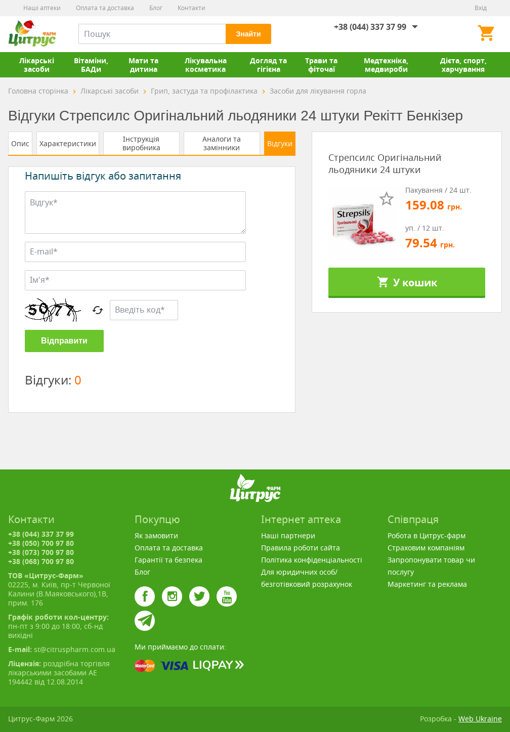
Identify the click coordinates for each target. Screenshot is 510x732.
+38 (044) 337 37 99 (370, 26)
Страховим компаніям (426, 547)
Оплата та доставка (105, 8)
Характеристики (67, 143)
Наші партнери (288, 535)
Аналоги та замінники (221, 143)
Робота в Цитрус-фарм (426, 535)
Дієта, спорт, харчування (463, 65)
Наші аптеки (42, 8)
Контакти (191, 8)
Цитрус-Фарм (32, 34)
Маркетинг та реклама (427, 584)
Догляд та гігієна (268, 65)
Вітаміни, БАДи (91, 65)
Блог (155, 8)
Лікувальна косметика (206, 65)
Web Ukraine (480, 718)
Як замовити (156, 535)
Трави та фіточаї (321, 65)
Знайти (248, 34)
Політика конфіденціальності (311, 560)
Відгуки (279, 143)
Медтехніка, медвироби (386, 65)
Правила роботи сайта (300, 547)
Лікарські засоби (36, 65)
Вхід (481, 8)
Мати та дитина (143, 65)
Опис (20, 143)
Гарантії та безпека (168, 560)
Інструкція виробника (141, 143)
